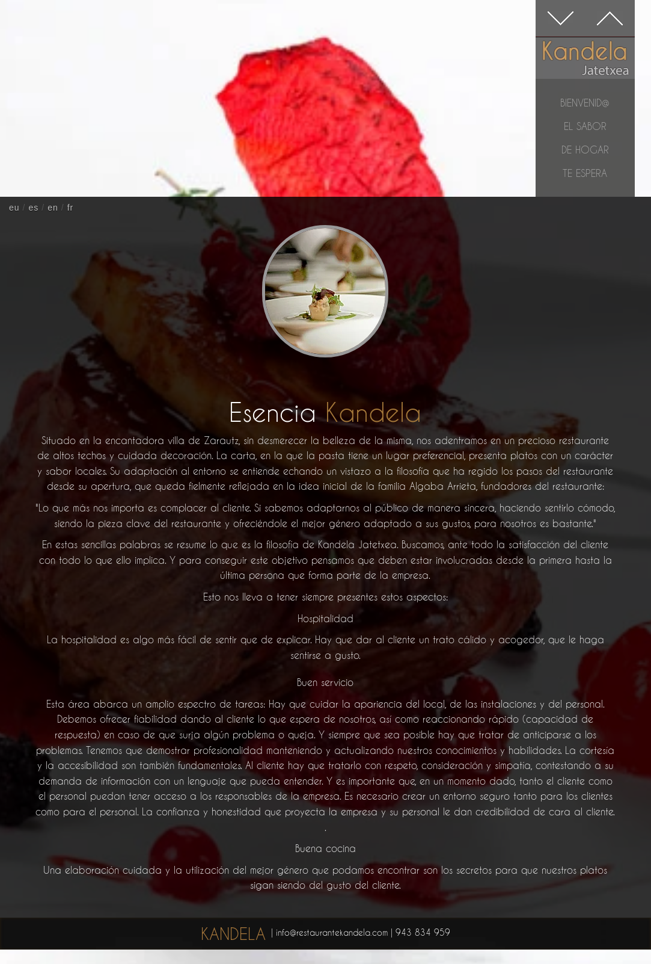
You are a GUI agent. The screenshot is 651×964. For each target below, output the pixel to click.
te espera (585, 173)
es (33, 207)
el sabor (585, 126)
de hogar (585, 149)
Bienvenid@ (585, 102)
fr (70, 207)
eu (14, 207)
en (52, 207)
